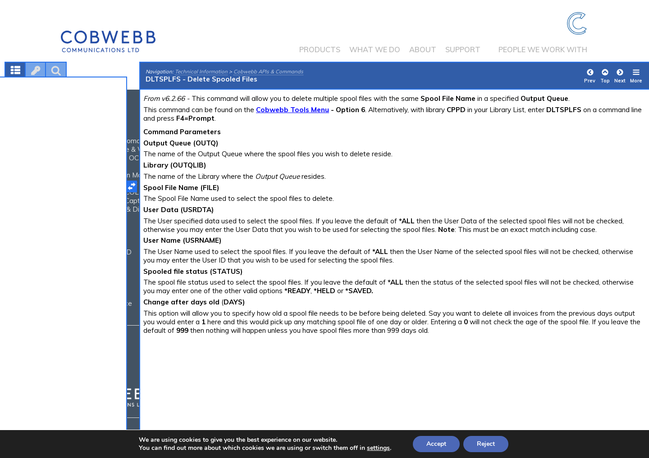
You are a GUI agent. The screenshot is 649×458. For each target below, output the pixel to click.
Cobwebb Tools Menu (292, 109)
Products (319, 49)
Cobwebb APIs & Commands (268, 71)
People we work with (542, 49)
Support (462, 49)
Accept (436, 444)
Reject (486, 444)
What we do (374, 49)
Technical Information (201, 71)
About (422, 49)
